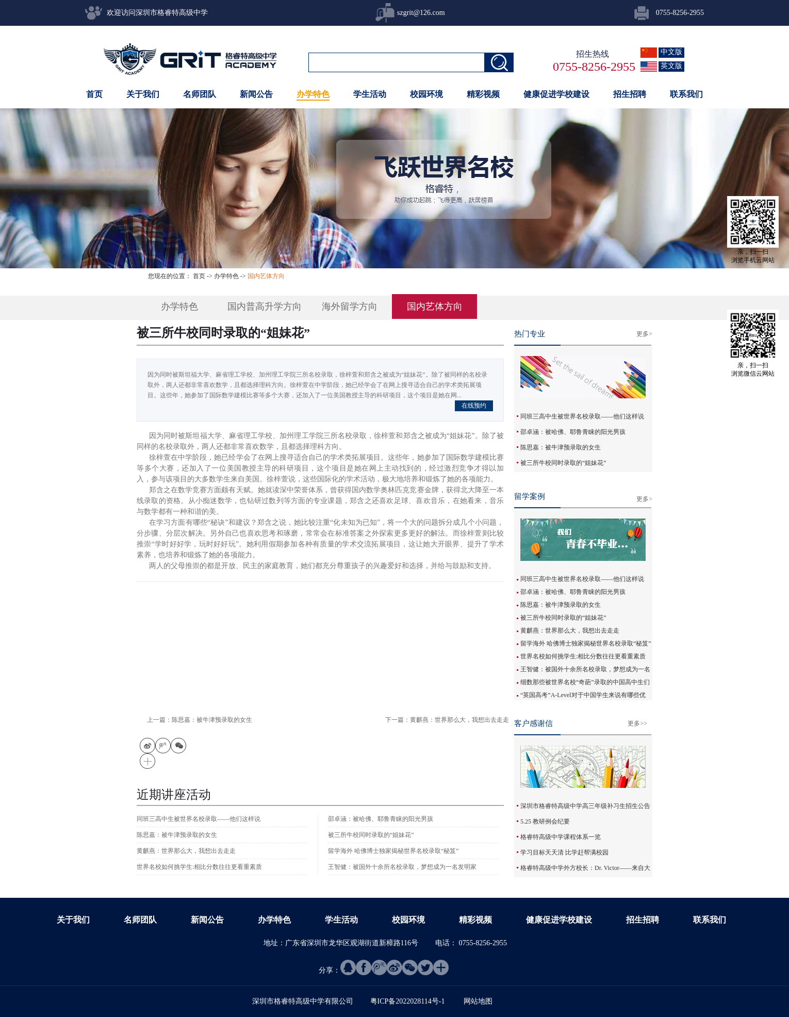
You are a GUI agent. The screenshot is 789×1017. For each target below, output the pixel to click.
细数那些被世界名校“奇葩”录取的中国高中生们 (585, 682)
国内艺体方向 (266, 276)
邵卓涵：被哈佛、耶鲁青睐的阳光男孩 (573, 431)
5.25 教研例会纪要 (545, 821)
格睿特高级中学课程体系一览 (560, 837)
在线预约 (474, 405)
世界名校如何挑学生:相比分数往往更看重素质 (583, 656)
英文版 (671, 66)
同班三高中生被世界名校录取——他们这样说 (582, 416)
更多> (644, 333)
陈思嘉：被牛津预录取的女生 (560, 447)
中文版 (671, 52)
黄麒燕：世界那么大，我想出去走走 (569, 630)
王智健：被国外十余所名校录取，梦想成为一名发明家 (402, 866)
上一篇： (199, 719)
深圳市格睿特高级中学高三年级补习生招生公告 (585, 806)
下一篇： (447, 719)
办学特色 (226, 276)
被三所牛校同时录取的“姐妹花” (563, 462)
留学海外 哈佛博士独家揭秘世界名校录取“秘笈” (585, 643)
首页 (94, 94)
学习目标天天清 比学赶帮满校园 (564, 852)
